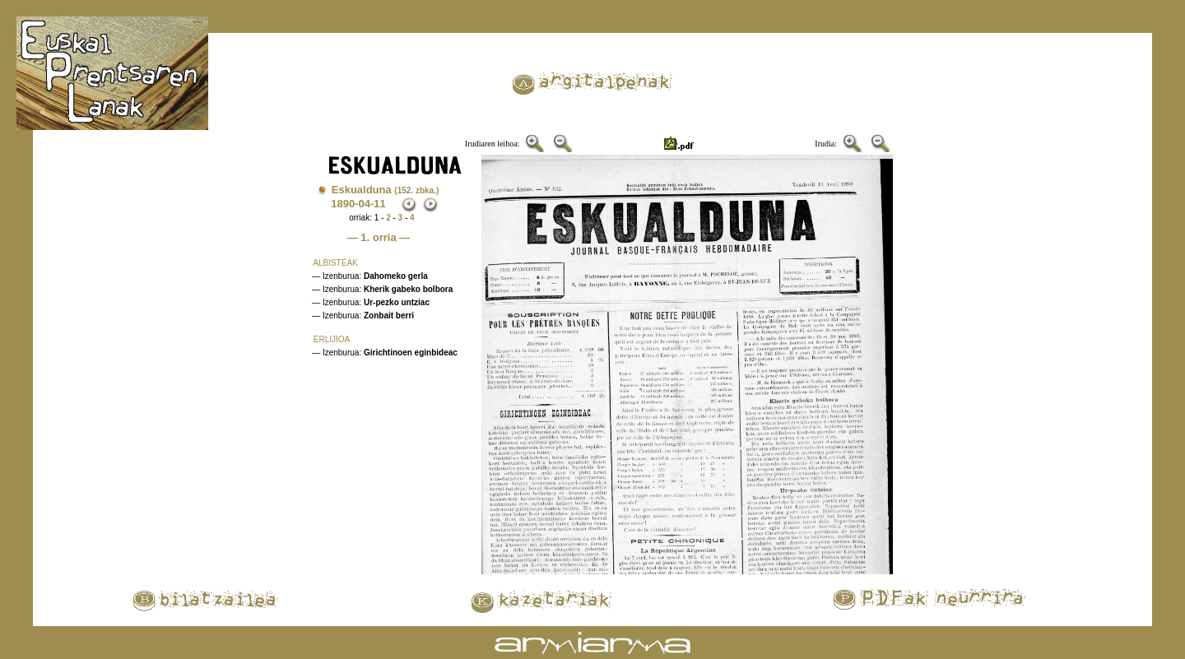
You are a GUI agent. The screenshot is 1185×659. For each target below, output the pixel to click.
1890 (343, 203)
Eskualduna (385, 189)
